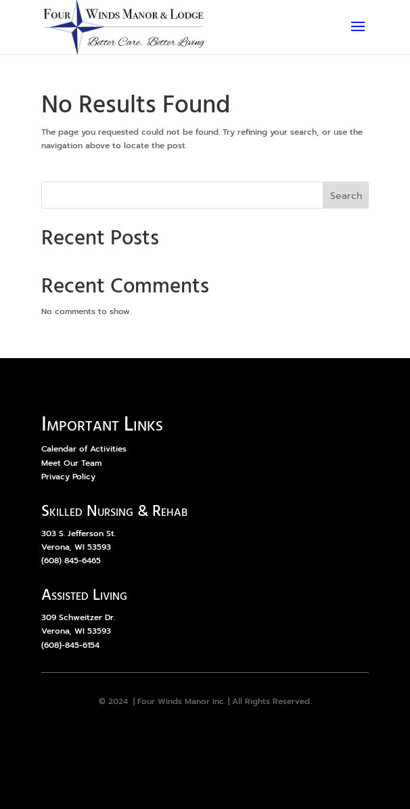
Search (346, 196)
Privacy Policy (68, 477)
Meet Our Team (71, 463)
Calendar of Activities (84, 449)
